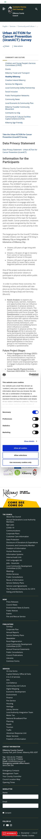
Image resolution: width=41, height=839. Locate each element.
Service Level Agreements (16, 586)
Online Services (12, 574)
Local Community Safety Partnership (20, 88)
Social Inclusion (11, 91)
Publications (8, 624)
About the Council (13, 517)
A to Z (34, 833)
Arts (8, 680)
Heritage (9, 706)
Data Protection (12, 539)
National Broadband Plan (16, 718)
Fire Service (11, 700)
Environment (11, 694)
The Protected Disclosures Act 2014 (20, 589)
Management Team (10, 773)
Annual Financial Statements (17, 649)
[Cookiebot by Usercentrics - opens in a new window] (29, 374)
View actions (17, 46)
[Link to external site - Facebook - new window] (4, 825)
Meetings (10, 571)
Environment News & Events (17, 608)
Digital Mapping (12, 689)
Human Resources (13, 551)
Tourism (9, 727)
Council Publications (14, 655)
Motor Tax (10, 715)
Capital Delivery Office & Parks (18, 674)
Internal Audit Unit (13, 557)
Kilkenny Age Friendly (14, 122)
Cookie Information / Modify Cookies (19, 835)
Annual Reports (12, 632)
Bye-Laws (10, 525)
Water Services (12, 736)
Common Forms (12, 661)
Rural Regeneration (14, 641)
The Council (7, 514)
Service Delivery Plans (15, 583)
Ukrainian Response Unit (16, 733)
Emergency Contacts (11, 770)
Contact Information (11, 747)
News (5, 600)
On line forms (11, 671)
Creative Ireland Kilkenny (15, 80)
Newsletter (10, 638)
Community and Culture (26, 26)
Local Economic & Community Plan (19, 103)
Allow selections (20, 455)
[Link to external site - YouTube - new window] (7, 825)
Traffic (8, 730)
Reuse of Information (15, 580)
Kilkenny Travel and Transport (17, 73)
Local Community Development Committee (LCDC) (19, 567)
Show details (29, 441)
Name (5, 793)
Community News (12, 99)
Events (9, 613)
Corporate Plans (12, 533)
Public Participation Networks (17, 95)
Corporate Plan (12, 629)
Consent (7, 813)
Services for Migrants (13, 84)
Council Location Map (11, 779)
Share (6, 46)
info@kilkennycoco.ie (16, 761)
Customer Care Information (17, 536)
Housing (9, 703)
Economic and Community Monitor (20, 545)
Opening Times (9, 782)
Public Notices (12, 610)
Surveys (9, 626)
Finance (9, 697)
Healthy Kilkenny (12, 76)
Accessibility (9, 833)
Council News (11, 605)
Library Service (12, 709)
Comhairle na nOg (12, 113)
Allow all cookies (20, 448)
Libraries (9, 658)
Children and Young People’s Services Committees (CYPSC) (20, 64)
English (5, 26)
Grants (8, 69)
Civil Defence (11, 683)
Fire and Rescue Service (15, 616)
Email (5, 802)
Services (13, 26)
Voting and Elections (14, 592)
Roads (8, 724)
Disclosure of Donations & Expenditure (22, 542)
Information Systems (14, 554)
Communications (13, 530)
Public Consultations (14, 577)
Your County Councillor (12, 776)
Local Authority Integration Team (19, 712)
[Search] (36, 8)
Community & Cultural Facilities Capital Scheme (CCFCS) (18, 118)
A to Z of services (13, 677)
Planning (9, 721)
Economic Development (16, 692)
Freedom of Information (16, 548)
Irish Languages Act (14, 560)
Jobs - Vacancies (12, 563)
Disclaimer (25, 833)
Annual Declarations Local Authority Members (20, 520)
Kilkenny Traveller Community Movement (17, 108)
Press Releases (12, 602)
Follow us (7, 821)
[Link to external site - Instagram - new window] (11, 825)
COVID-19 (10, 528)
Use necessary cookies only (20, 462)
